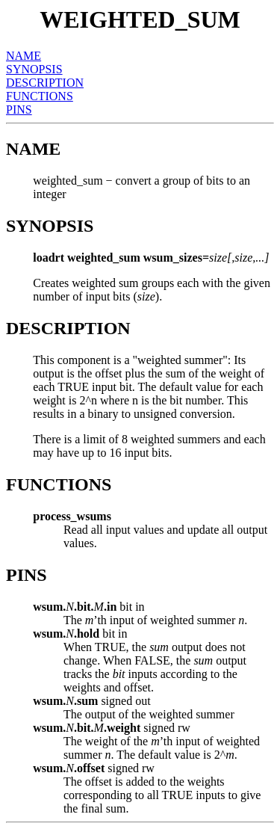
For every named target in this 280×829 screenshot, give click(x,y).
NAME (23, 55)
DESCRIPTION (45, 82)
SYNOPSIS (34, 69)
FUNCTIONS (39, 96)
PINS (19, 109)
